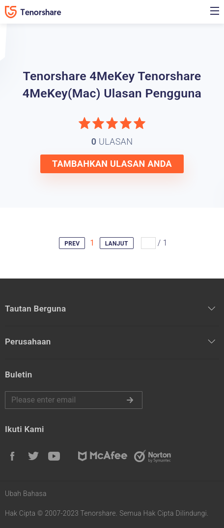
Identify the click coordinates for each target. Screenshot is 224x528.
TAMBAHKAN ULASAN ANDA (112, 163)
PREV (72, 243)
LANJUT (116, 243)
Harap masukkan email (73, 400)
